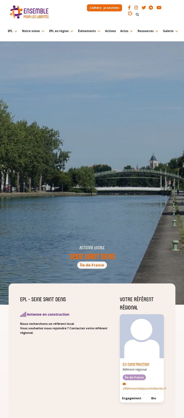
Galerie (168, 31)
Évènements (87, 31)
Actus (124, 31)
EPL (10, 31)
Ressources (146, 31)
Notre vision (31, 31)
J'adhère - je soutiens (104, 8)
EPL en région (59, 31)
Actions (110, 31)
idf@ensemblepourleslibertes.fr (144, 388)
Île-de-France (92, 265)
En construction (136, 364)
